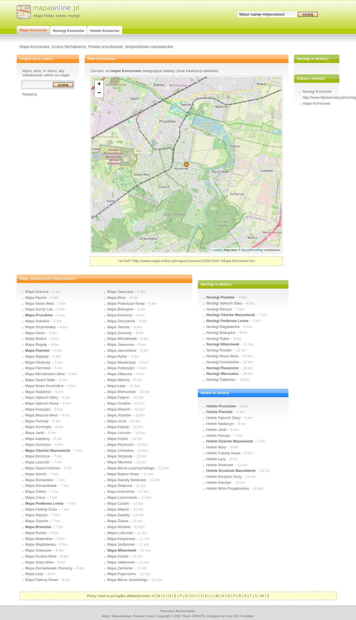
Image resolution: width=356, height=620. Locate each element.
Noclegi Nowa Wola (222, 356)
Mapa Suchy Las (39, 309)
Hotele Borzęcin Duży (224, 476)
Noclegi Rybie (217, 338)
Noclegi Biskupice (220, 332)
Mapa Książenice (121, 539)
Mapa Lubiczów (120, 533)
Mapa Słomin (36, 474)
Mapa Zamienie (120, 568)
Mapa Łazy (34, 574)
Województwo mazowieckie (149, 46)
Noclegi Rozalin (219, 350)
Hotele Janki (216, 429)
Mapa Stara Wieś (39, 562)
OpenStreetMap (252, 250)
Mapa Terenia (118, 327)
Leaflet (217, 250)
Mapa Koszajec (37, 409)
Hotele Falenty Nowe (223, 453)
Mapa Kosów (117, 556)
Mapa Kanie (35, 333)
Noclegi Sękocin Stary (224, 303)
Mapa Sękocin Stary (41, 397)
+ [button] (99, 84)
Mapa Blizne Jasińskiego (127, 580)
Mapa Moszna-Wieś (41, 415)
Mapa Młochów (119, 462)
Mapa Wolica (35, 338)
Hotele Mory (216, 447)
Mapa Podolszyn (120, 368)
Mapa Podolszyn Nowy (126, 303)
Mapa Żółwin (35, 491)
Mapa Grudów (118, 403)
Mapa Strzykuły (119, 456)
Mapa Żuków (117, 521)
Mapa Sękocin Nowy (42, 403)
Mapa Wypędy (37, 356)
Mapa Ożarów (36, 521)
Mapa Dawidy (118, 515)
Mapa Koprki (117, 439)
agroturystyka (185, 611)
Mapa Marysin (118, 409)
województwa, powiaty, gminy (133, 616)
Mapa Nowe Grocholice (44, 386)
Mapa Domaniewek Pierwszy (48, 568)
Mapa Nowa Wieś (39, 303)
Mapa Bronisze (37, 456)
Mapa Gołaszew (38, 550)
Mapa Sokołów (37, 321)
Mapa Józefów (119, 415)
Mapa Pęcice (35, 297)
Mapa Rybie (117, 356)
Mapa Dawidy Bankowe (126, 480)
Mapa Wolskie (118, 527)
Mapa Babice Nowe (123, 474)
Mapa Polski (44, 16)
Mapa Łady (116, 386)
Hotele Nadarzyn (220, 424)
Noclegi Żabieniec (220, 379)
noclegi (74, 16)
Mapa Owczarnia (121, 321)
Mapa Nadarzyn (38, 392)
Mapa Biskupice (120, 309)
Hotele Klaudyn (218, 482)
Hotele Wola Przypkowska (227, 488)
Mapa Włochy (118, 380)
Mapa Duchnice (38, 444)
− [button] (99, 93)
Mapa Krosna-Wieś (41, 556)
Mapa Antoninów (120, 491)
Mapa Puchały (36, 421)
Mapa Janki (34, 433)
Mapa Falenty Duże (41, 509)
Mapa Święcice (119, 485)
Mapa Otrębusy (37, 362)
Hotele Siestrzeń (219, 465)
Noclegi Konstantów (222, 362)
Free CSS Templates (239, 616)
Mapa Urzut (116, 421)
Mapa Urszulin (119, 433)
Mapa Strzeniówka (40, 327)
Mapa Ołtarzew (119, 374)
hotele (61, 16)
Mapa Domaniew (39, 480)
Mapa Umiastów (120, 450)
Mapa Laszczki (37, 462)
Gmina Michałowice (69, 46)
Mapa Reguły (36, 344)
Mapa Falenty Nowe (41, 580)
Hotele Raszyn (218, 435)
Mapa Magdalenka (40, 544)
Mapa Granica (36, 292)
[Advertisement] (45, 181)
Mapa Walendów (38, 539)
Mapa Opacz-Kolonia (42, 468)
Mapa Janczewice (121, 350)
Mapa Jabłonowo (121, 562)
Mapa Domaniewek (41, 485)
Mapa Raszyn (36, 515)
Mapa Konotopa (38, 427)
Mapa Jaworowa (120, 344)
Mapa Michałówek (122, 338)
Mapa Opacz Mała (40, 380)
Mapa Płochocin (120, 444)
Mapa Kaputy (118, 427)
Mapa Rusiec (36, 533)
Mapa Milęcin (118, 509)
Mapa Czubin (118, 503)
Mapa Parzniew (38, 368)
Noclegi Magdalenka (223, 327)
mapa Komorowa (316, 103)
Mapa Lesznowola (122, 497)
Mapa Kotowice (119, 315)
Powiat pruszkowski (105, 46)
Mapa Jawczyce (120, 292)
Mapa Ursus (35, 497)
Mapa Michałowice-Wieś (45, 374)
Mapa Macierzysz (121, 362)
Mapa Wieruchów (121, 392)
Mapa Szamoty (119, 333)
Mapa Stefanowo (121, 544)
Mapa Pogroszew (121, 574)
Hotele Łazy (216, 459)
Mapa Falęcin (118, 397)
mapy (106, 616)
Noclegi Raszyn (219, 309)
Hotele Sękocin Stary (223, 418)
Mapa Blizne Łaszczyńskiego (131, 468)
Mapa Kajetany (37, 439)
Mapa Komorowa (35, 46)
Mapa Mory (116, 297)
